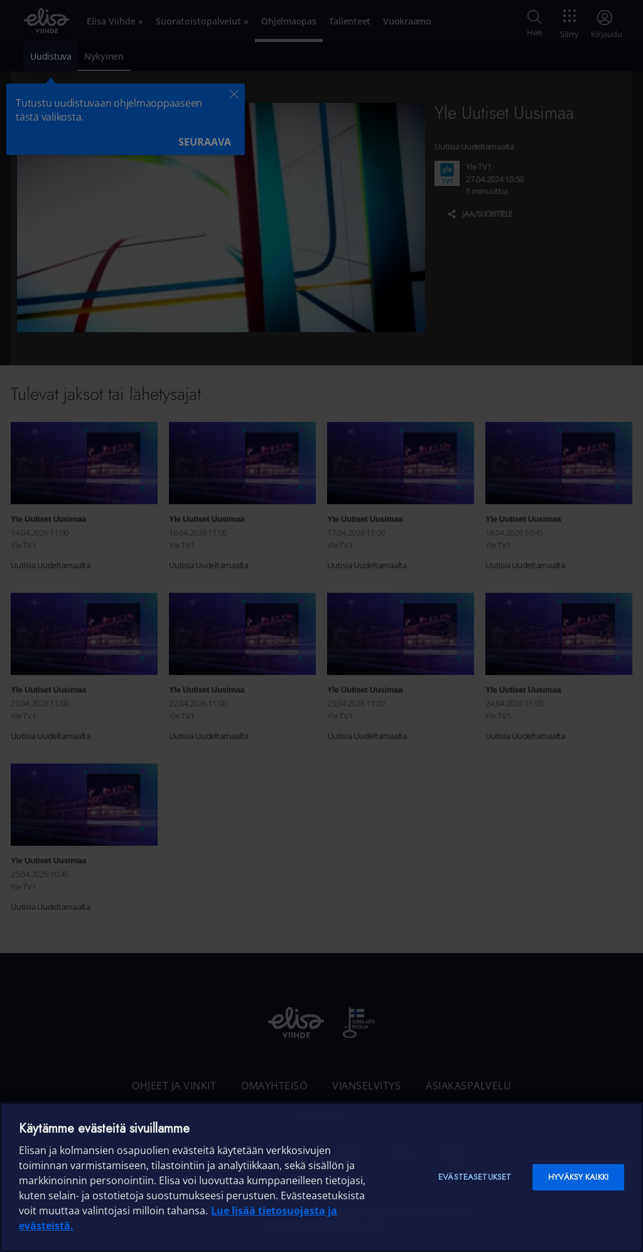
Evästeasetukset (474, 1177)
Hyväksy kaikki (578, 1177)
